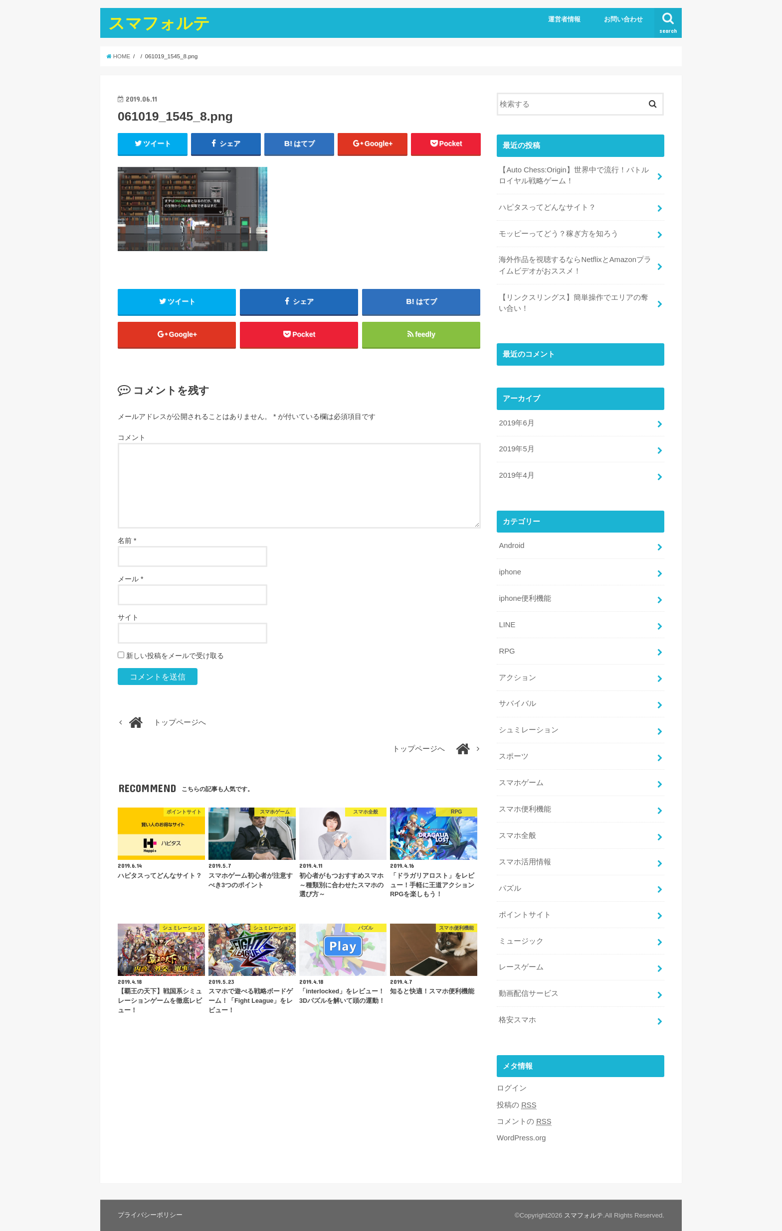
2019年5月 (516, 449)
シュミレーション (529, 730)
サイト (128, 617)
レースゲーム (521, 967)
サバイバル (517, 703)
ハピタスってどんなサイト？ (547, 207)
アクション (517, 678)
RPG (507, 651)
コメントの (524, 1121)
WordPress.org (521, 1138)
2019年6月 (516, 423)
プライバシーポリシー (150, 1215)
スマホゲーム (521, 783)
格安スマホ (517, 1020)
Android (511, 545)
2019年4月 (516, 475)
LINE (507, 625)
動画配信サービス (529, 993)
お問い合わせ (623, 19)
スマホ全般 (517, 835)
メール (130, 579)
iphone (510, 572)
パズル (510, 888)
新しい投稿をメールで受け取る (175, 656)
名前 (127, 541)
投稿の (517, 1105)
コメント (132, 437)
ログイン (512, 1088)
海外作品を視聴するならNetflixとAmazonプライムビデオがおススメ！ (575, 265)
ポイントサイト (525, 915)
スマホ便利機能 (525, 809)
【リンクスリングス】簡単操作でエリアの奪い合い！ (573, 302)
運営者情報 (564, 19)
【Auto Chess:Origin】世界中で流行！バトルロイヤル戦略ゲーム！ (573, 175)
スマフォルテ (159, 22)
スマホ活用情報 (525, 862)
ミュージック (521, 941)
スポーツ (514, 756)
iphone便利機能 (525, 598)
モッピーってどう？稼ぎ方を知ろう (558, 234)
